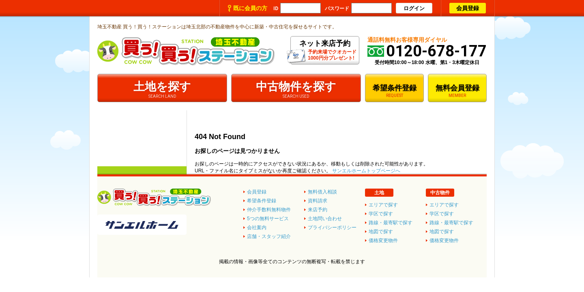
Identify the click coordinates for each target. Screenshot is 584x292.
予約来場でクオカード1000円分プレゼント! (324, 51)
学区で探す (441, 214)
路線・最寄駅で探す (451, 222)
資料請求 (317, 201)
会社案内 (256, 227)
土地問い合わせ (325, 218)
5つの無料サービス (268, 218)
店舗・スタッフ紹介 (269, 236)
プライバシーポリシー (332, 227)
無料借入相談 (322, 192)
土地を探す (162, 89)
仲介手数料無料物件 (269, 210)
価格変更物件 (444, 240)
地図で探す (441, 231)
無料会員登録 (457, 91)
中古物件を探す (296, 89)
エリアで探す (444, 205)
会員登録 (467, 8)
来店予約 (317, 210)
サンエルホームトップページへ (366, 171)
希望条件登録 (394, 91)
